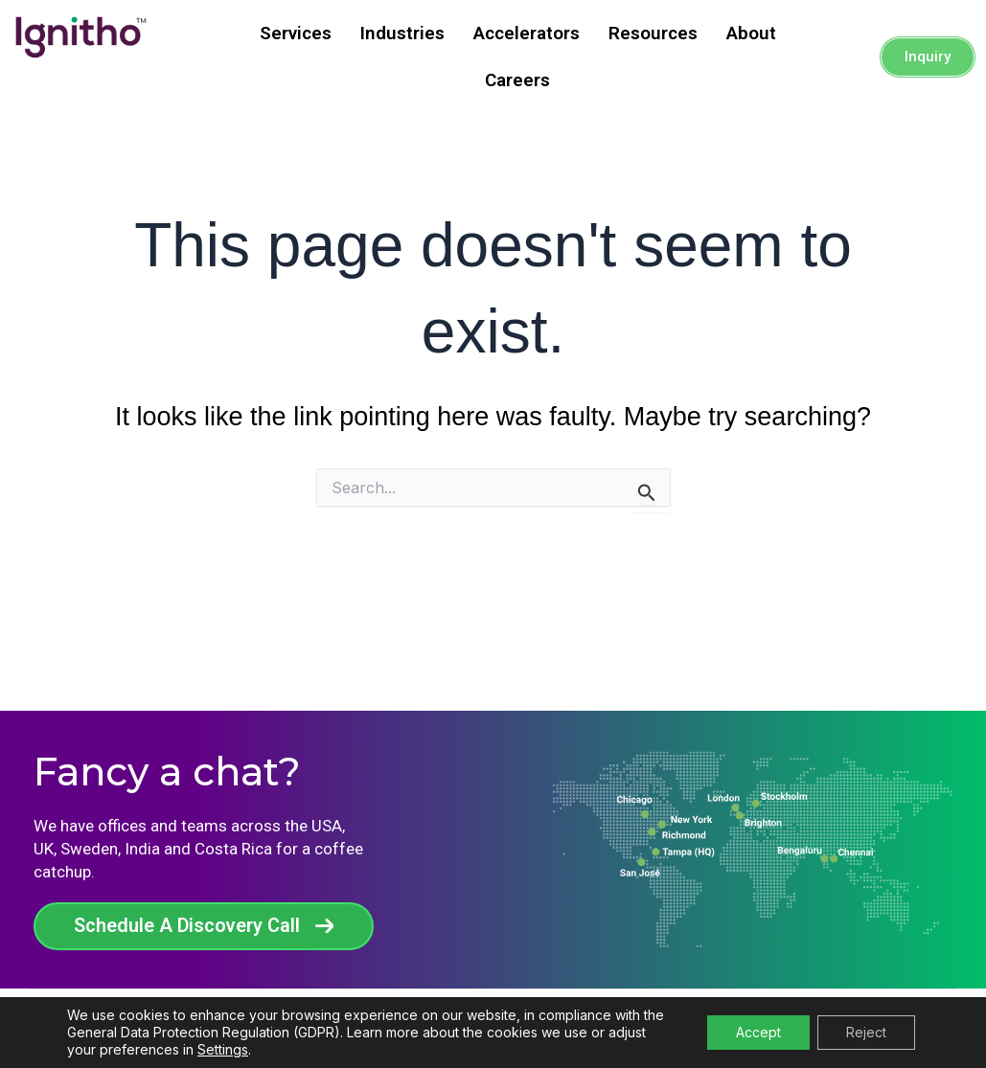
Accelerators (526, 33)
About (751, 33)
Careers (517, 80)
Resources (653, 33)
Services (296, 33)
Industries (402, 33)
